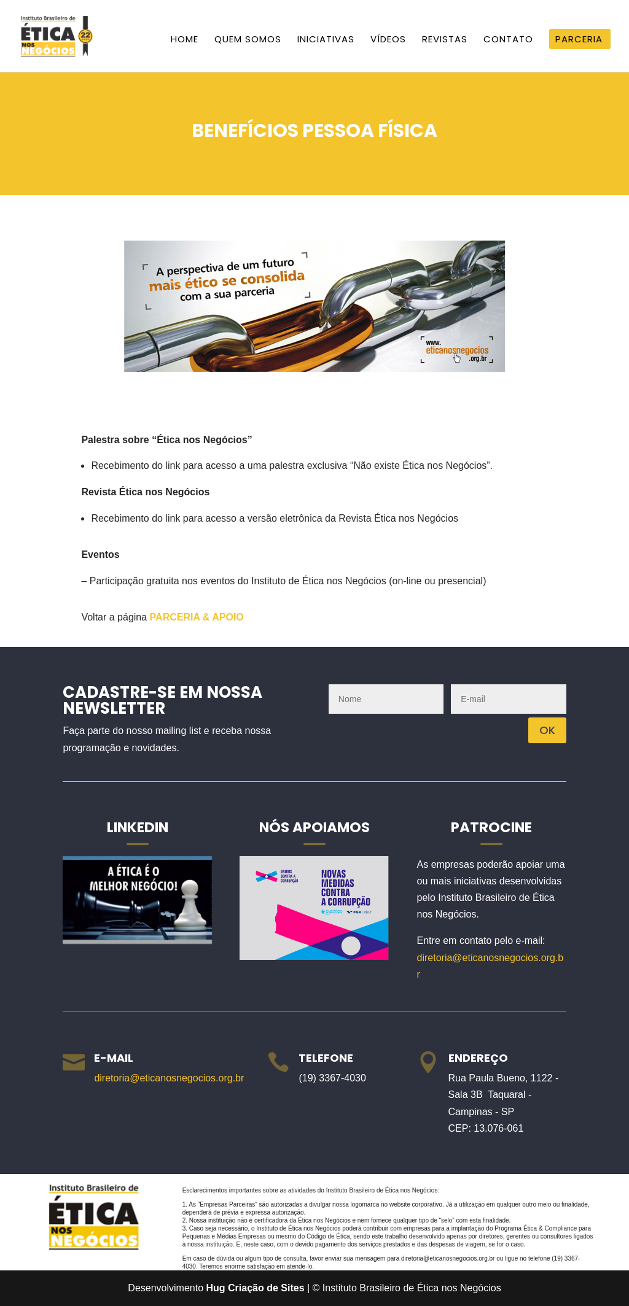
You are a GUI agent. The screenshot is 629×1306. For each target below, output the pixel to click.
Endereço (478, 1057)
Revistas (444, 40)
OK (547, 730)
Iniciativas (325, 40)
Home (184, 40)
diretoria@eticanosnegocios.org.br (169, 1078)
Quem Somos (247, 40)
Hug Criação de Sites (255, 1288)
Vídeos (388, 40)
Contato (508, 40)
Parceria (579, 40)
